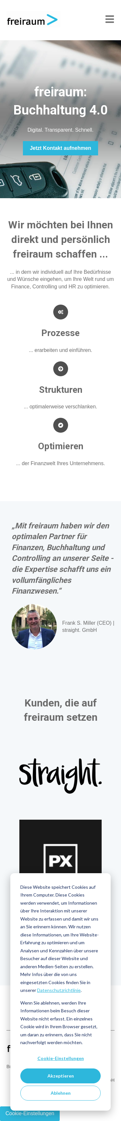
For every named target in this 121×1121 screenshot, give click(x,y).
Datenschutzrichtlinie (59, 990)
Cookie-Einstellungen (60, 1058)
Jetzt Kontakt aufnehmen (60, 148)
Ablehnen (61, 1093)
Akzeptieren (60, 1076)
